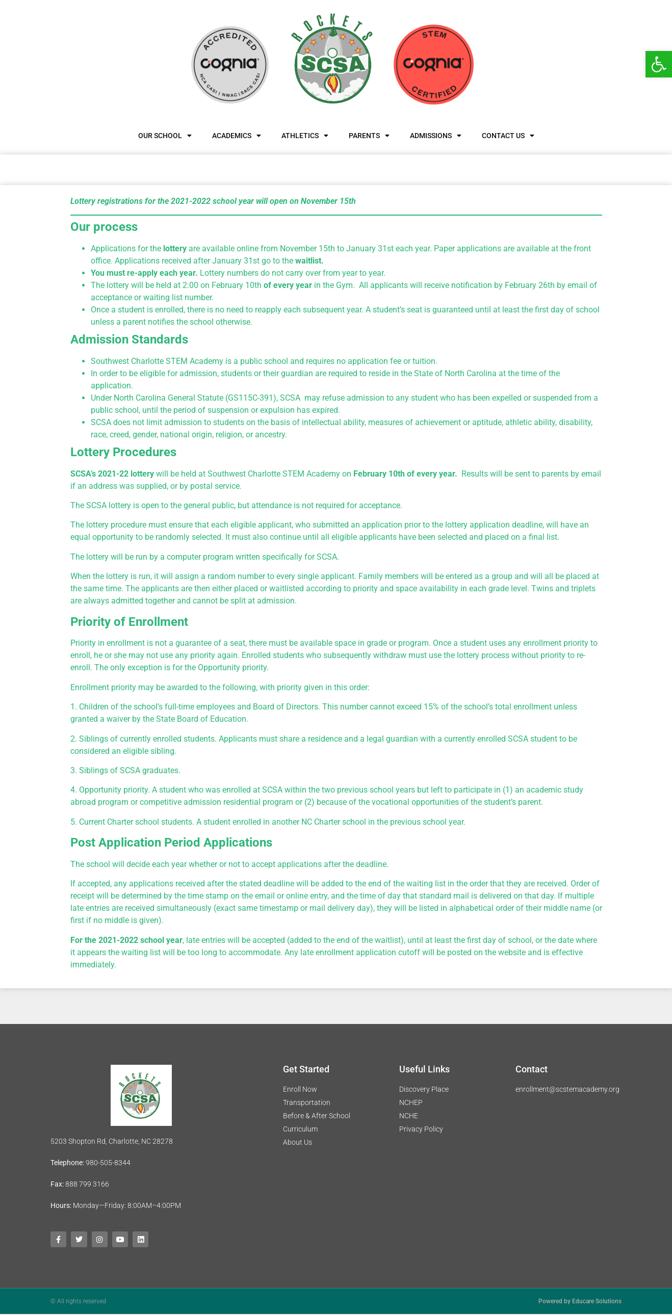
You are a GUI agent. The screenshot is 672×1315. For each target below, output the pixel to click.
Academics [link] (236, 135)
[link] (658, 64)
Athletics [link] (304, 135)
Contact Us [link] (508, 135)
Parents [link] (369, 135)
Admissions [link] (435, 135)
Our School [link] (165, 135)
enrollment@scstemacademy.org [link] (567, 1089)
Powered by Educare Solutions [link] (580, 1302)
